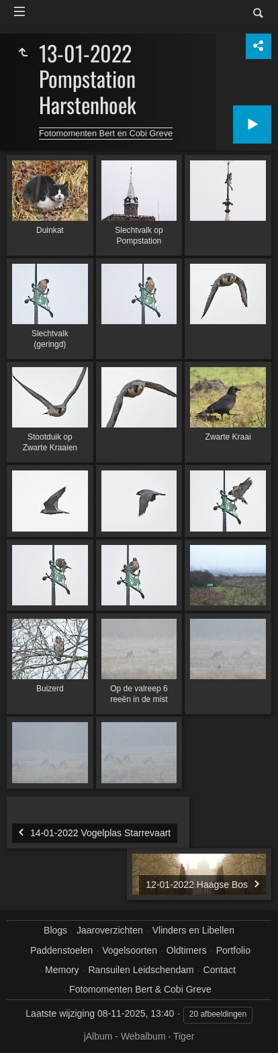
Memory (62, 969)
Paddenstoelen (61, 950)
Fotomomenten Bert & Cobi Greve (140, 989)
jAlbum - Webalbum (125, 1036)
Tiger (183, 1036)
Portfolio (233, 950)
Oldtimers (187, 950)
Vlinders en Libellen (193, 930)
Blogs (55, 930)
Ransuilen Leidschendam (140, 969)
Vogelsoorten (129, 950)
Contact (219, 969)
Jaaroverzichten (110, 930)
